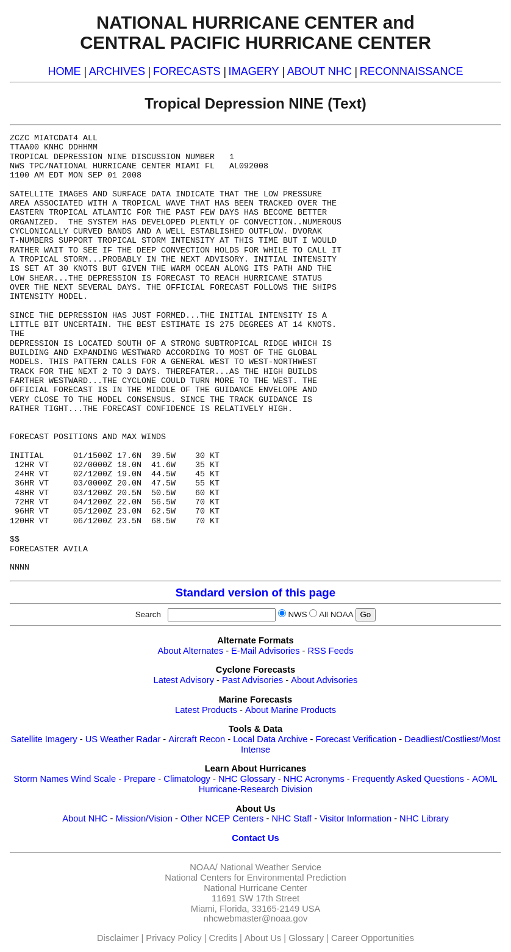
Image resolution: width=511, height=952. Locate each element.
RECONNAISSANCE (411, 71)
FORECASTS (187, 71)
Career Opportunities (372, 938)
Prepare (139, 779)
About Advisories (324, 680)
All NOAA (336, 614)
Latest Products (206, 710)
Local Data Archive (270, 739)
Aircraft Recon (196, 739)
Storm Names (40, 779)
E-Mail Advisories (265, 651)
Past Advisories (252, 680)
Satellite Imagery (44, 739)
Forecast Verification (355, 739)
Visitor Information (355, 818)
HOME (64, 71)
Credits (223, 938)
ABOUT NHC (319, 71)
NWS (297, 614)
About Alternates (191, 651)
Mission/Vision (143, 818)
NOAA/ (204, 867)
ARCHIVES (117, 71)
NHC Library (424, 818)
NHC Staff (291, 818)
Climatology (186, 779)
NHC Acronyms (314, 779)
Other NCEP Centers (222, 818)
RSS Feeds (331, 651)
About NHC (84, 818)
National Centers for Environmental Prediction (255, 877)
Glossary (306, 938)
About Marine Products (290, 710)
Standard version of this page (255, 592)
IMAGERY (254, 71)
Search (150, 614)
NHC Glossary (247, 779)
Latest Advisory (184, 680)
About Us (263, 938)
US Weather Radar (123, 739)
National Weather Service (270, 867)
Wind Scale (93, 779)
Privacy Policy (173, 938)
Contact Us (255, 838)
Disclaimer (117, 938)
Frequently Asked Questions (408, 779)
